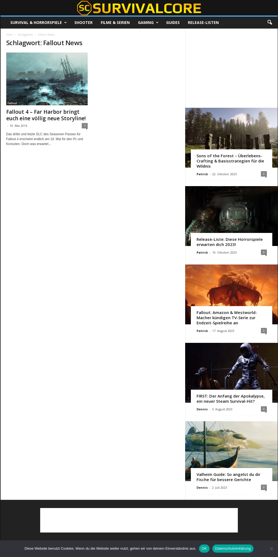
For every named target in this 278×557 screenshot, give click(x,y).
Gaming (148, 23)
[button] (270, 23)
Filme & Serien (115, 22)
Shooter (83, 22)
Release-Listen (203, 22)
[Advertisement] (231, 68)
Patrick (202, 174)
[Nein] (271, 548)
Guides (173, 22)
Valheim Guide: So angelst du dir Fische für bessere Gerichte (228, 477)
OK (204, 548)
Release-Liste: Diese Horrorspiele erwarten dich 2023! (230, 241)
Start (9, 34)
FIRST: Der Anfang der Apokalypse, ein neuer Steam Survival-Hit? (231, 398)
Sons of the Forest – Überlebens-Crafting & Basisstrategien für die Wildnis (230, 161)
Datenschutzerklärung (233, 548)
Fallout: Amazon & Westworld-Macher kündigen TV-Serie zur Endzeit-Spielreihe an (227, 317)
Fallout (12, 103)
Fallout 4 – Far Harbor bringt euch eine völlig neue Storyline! (46, 115)
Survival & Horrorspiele (38, 23)
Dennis (202, 409)
